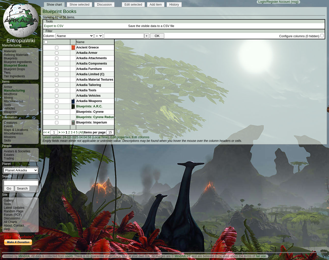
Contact (18, 225)
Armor (8, 87)
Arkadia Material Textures (94, 79)
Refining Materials (16, 55)
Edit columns (140, 137)
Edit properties (120, 137)
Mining (8, 98)
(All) (81, 132)
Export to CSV (53, 26)
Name (80, 42)
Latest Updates (14, 207)
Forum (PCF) (13, 215)
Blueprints (10, 58)
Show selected (79, 4)
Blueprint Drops (14, 69)
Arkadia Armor (87, 53)
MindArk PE (183, 256)
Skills (7, 140)
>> (63, 132)
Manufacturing (14, 90)
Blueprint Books (16, 65)
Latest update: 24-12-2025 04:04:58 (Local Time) (76, 137)
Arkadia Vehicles (88, 95)
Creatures (10, 123)
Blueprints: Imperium (91, 122)
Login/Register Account (274, 2)
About (8, 225)
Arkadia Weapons (89, 101)
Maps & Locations (16, 130)
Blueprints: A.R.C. (89, 106)
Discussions (12, 218)
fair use (261, 256)
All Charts (10, 222)
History (174, 4)
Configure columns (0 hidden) (299, 36)
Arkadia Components (91, 63)
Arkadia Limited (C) (90, 74)
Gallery (8, 200)
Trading (9, 158)
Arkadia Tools (86, 90)
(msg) (295, 2)
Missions (10, 137)
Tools (7, 105)
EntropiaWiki (21, 38)
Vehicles (9, 108)
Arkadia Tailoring (88, 85)
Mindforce (10, 94)
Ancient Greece (87, 47)
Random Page (13, 211)
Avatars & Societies (17, 151)
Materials (10, 51)
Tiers (7, 73)
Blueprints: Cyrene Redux (95, 117)
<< (45, 132)
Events (8, 126)
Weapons (10, 112)
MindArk (24, 256)
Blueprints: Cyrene (90, 112)
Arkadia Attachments (91, 58)
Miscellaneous (13, 101)
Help (7, 229)
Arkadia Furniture (89, 69)
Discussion (104, 4)
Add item (156, 4)
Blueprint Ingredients (18, 62)
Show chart (54, 4)
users (69, 256)
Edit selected (133, 4)
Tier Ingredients (14, 76)
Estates (9, 155)
